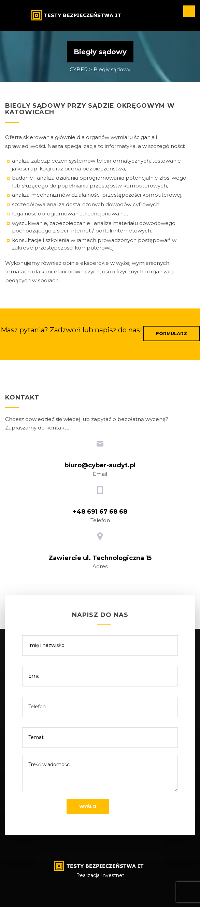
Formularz (171, 333)
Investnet (112, 875)
